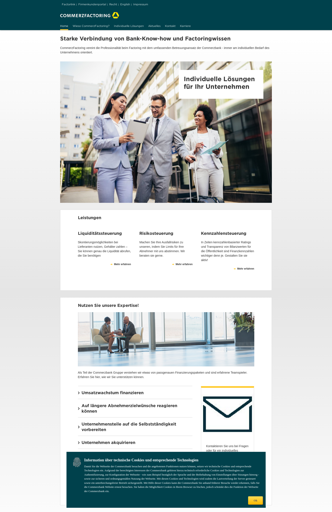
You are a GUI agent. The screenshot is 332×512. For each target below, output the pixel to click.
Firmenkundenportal (92, 4)
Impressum (140, 4)
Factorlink (68, 4)
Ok (255, 500)
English (125, 4)
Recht (113, 4)
